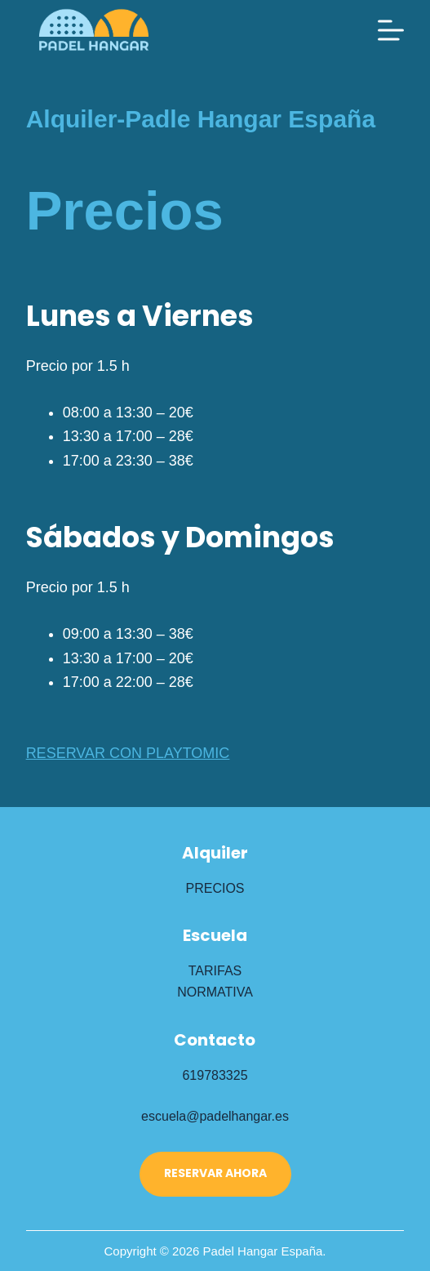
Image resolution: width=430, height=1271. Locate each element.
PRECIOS (214, 888)
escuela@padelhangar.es (215, 1116)
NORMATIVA (215, 992)
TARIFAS (215, 971)
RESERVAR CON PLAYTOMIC (128, 753)
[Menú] (391, 30)
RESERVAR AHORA (215, 1173)
